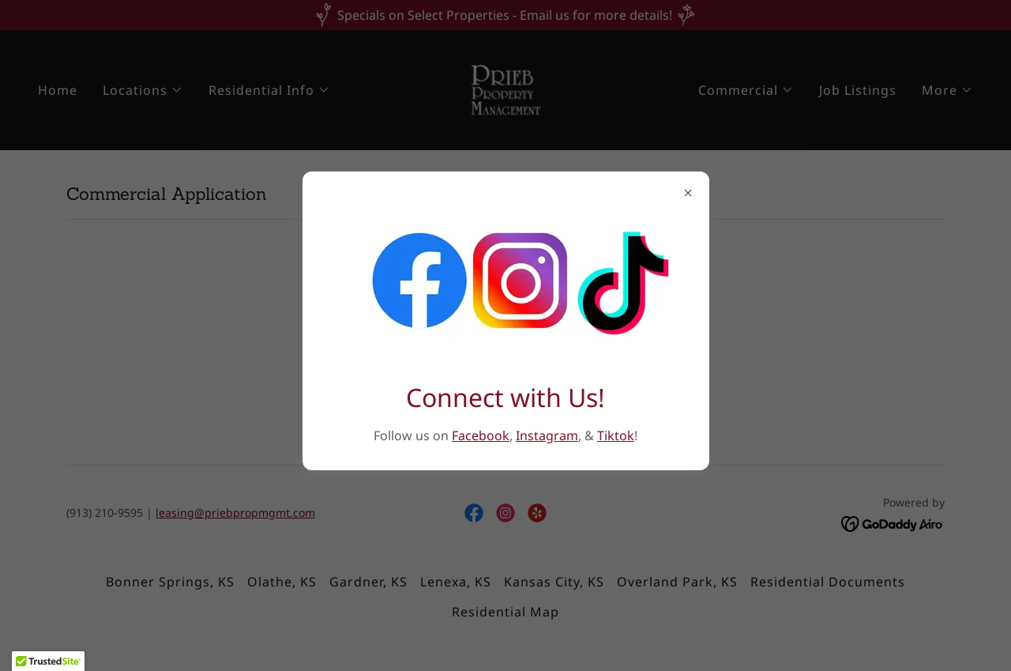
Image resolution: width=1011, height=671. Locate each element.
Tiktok (615, 435)
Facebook (480, 435)
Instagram (547, 435)
